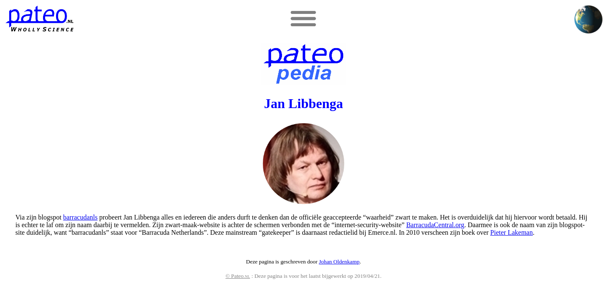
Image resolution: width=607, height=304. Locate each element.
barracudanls (80, 217)
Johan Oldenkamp (339, 261)
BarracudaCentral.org (435, 224)
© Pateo (238, 276)
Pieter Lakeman (511, 232)
